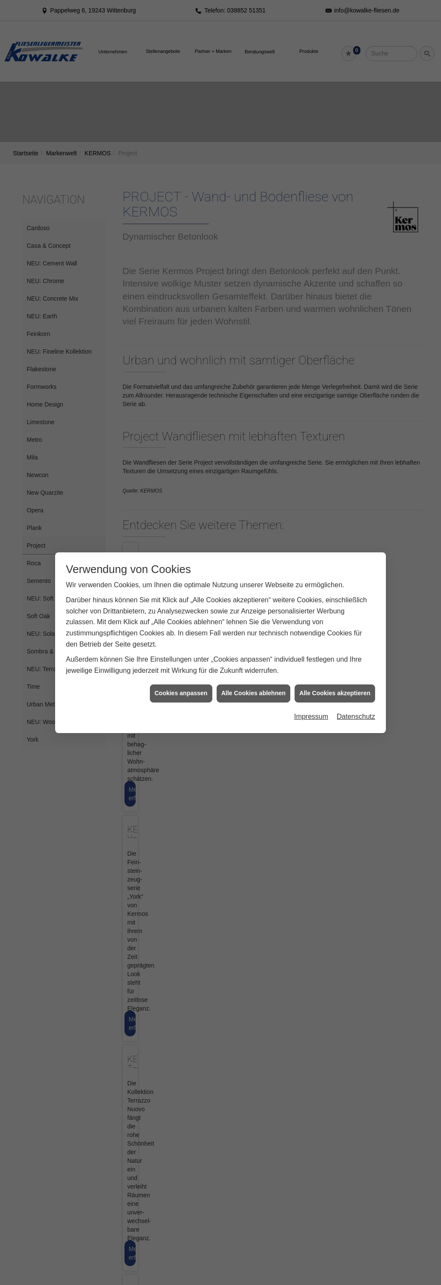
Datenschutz (356, 716)
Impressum (311, 716)
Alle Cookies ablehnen (253, 693)
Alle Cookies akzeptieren (334, 693)
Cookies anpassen (181, 693)
